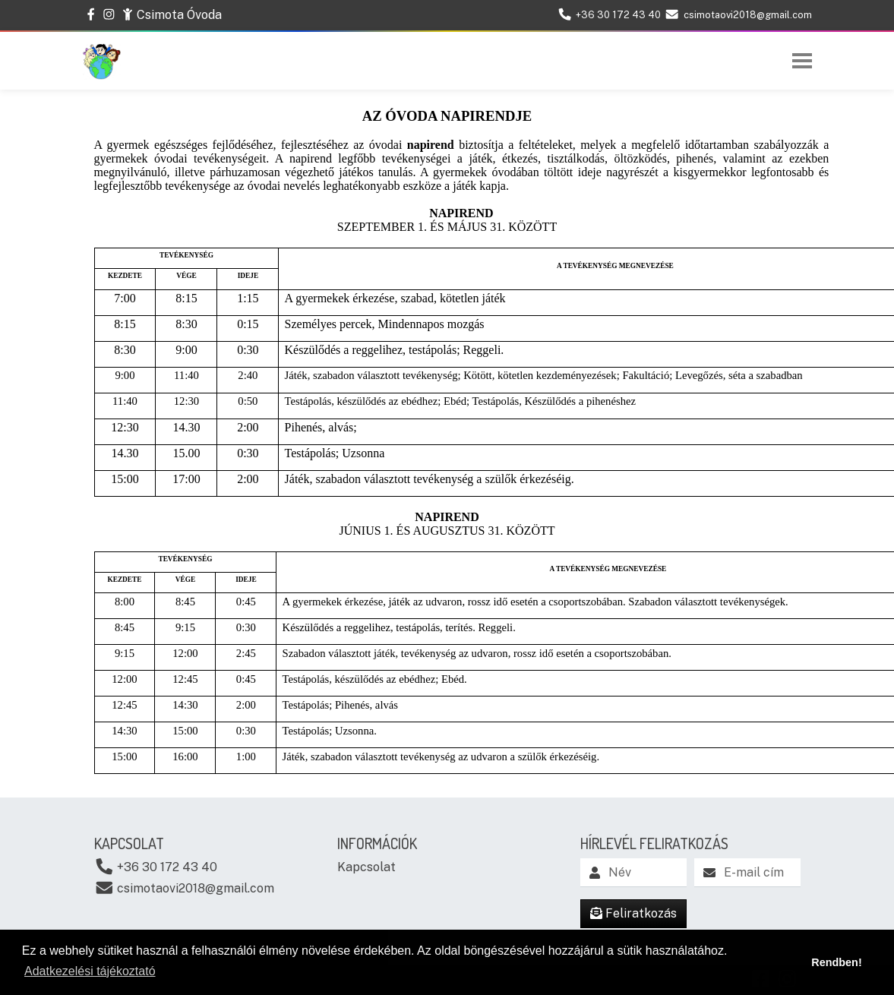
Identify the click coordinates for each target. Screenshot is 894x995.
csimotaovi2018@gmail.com (184, 888)
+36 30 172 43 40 (156, 866)
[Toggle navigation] (802, 60)
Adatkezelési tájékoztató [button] (90, 971)
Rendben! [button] (836, 962)
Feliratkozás (633, 913)
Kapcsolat (366, 867)
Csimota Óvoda (172, 14)
